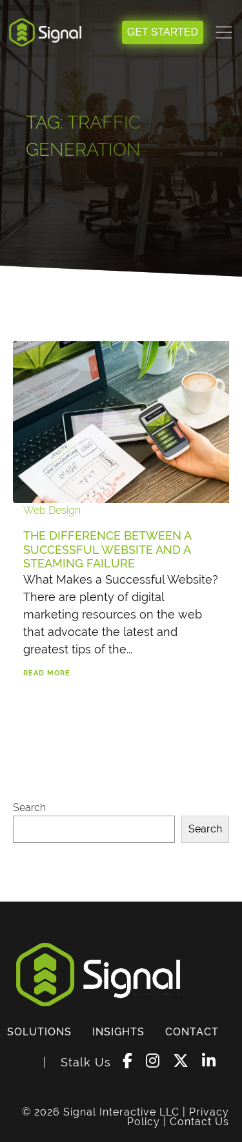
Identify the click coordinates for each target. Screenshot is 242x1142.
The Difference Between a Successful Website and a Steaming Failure (107, 549)
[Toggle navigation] (224, 32)
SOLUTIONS (39, 1032)
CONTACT (192, 1032)
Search (29, 807)
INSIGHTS (118, 1032)
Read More (46, 673)
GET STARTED (162, 31)
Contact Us (199, 1122)
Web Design (52, 510)
